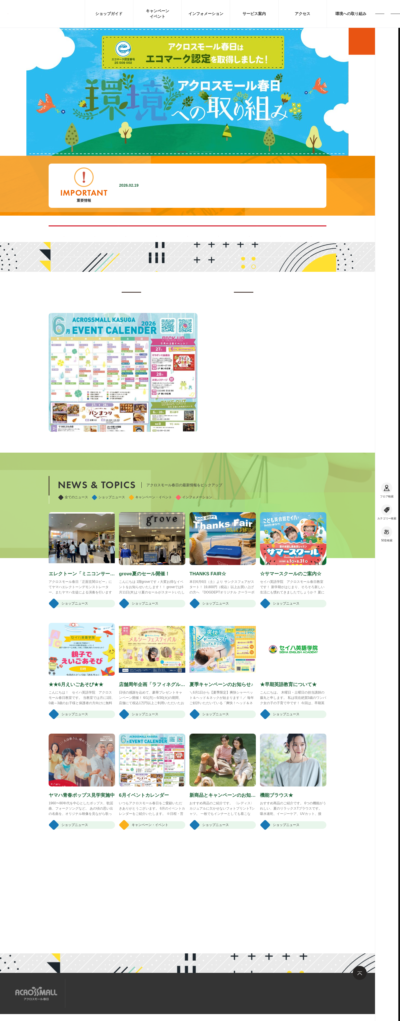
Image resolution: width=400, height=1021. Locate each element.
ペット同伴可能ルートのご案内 (244, 233)
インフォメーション (194, 575)
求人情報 (118, 993)
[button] (181, 152)
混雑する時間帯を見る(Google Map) (130, 233)
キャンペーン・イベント (150, 575)
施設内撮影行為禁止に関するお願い (183, 185)
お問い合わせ (148, 993)
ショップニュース (108, 575)
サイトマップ (87, 993)
